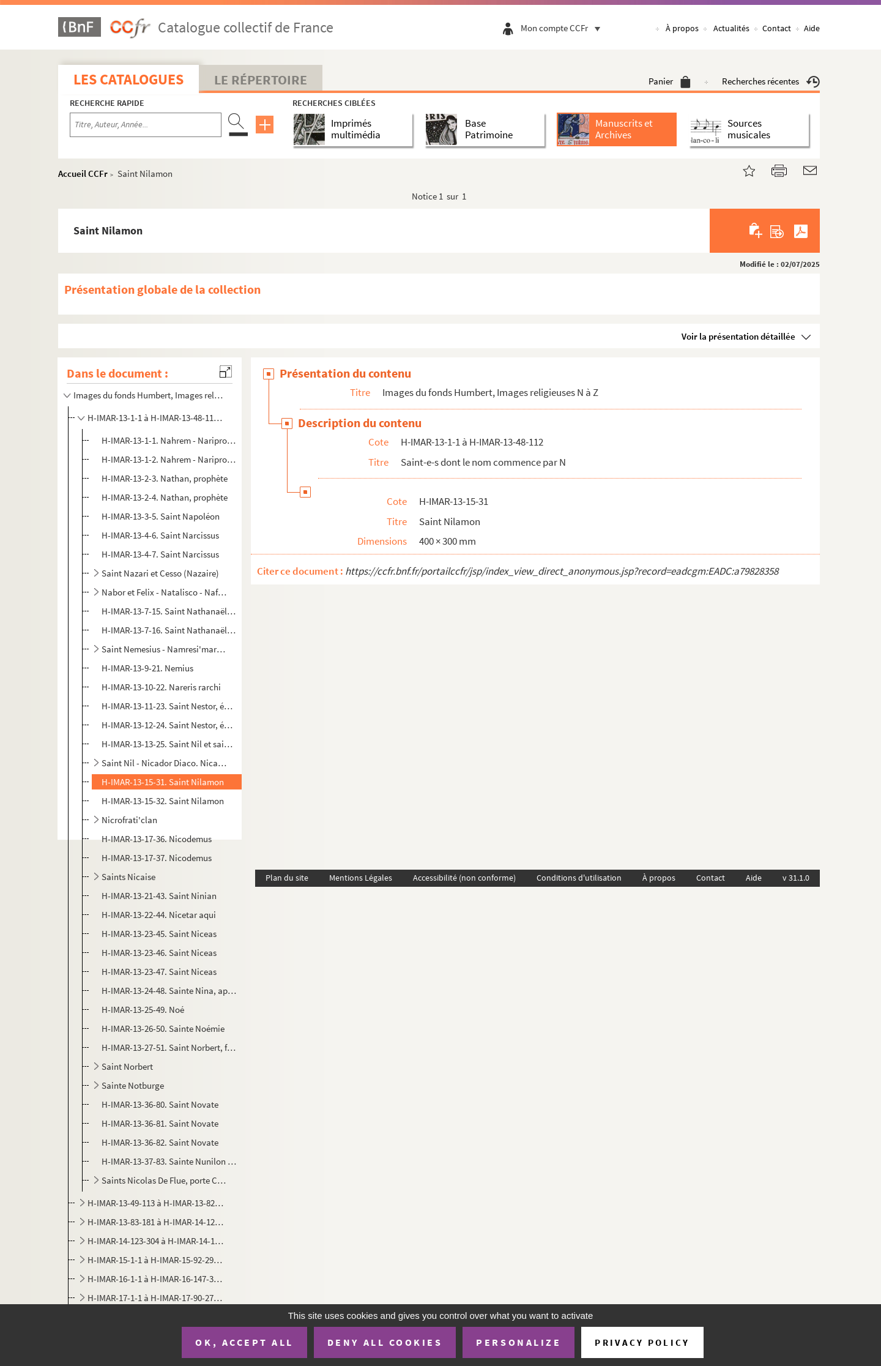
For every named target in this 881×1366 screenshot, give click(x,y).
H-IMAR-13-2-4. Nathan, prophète (165, 497)
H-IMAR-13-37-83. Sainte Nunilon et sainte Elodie (169, 1161)
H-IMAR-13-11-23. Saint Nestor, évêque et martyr (169, 706)
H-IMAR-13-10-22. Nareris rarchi (161, 687)
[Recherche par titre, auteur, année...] (145, 125)
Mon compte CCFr (563, 27)
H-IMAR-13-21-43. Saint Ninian (159, 895)
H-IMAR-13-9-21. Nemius (147, 668)
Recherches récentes (771, 81)
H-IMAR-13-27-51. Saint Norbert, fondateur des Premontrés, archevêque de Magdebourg (169, 1047)
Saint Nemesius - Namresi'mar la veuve (164, 649)
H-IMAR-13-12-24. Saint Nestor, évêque (169, 725)
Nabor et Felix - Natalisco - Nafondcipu (164, 592)
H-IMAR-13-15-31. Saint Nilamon (163, 782)
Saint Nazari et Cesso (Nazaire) (160, 573)
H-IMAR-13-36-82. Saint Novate (160, 1142)
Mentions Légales (360, 877)
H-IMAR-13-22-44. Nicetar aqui (159, 914)
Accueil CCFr (83, 173)
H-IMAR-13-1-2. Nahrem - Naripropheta (169, 459)
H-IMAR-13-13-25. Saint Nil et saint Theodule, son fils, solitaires (169, 744)
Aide (812, 28)
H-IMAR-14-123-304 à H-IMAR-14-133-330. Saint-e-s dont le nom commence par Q (156, 1241)
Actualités (731, 28)
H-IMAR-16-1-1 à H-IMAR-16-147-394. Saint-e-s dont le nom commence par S (156, 1279)
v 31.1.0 (795, 877)
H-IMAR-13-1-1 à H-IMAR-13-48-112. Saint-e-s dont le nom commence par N (156, 418)
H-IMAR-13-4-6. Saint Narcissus (160, 535)
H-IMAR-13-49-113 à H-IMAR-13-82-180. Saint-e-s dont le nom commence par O (156, 1203)
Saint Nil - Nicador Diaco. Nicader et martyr (164, 763)
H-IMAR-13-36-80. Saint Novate (160, 1104)
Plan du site (287, 877)
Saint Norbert (127, 1066)
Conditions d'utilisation (579, 877)
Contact (776, 28)
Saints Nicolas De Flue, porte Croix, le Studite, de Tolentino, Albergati (164, 1180)
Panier (670, 81)
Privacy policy (642, 1342)
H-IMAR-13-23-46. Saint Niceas (159, 952)
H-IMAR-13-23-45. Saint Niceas (159, 933)
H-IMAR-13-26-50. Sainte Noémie (163, 1028)
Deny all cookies (384, 1342)
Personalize (518, 1342)
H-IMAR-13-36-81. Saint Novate (160, 1123)
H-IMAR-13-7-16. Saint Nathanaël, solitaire (169, 630)
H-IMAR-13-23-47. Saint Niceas (159, 971)
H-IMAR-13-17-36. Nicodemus (157, 839)
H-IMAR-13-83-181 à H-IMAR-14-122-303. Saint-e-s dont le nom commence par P (156, 1222)
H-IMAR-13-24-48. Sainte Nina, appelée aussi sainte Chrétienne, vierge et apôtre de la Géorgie (169, 990)
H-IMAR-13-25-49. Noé (143, 1009)
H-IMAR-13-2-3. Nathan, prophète (165, 478)
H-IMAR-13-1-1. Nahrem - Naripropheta (169, 440)
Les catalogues (128, 79)
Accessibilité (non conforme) (464, 877)
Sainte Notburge (133, 1085)
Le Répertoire (260, 79)
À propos (682, 28)
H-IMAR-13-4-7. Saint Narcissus (160, 554)
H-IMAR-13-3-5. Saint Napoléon (161, 516)
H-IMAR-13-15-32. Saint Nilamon (163, 801)
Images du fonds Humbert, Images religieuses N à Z (148, 395)
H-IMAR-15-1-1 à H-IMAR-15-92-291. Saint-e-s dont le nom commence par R (156, 1260)
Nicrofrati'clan (129, 820)
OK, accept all (244, 1342)
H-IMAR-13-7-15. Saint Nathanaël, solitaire (169, 611)
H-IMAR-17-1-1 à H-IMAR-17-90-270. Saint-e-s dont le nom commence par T (156, 1298)
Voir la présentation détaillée (738, 336)
